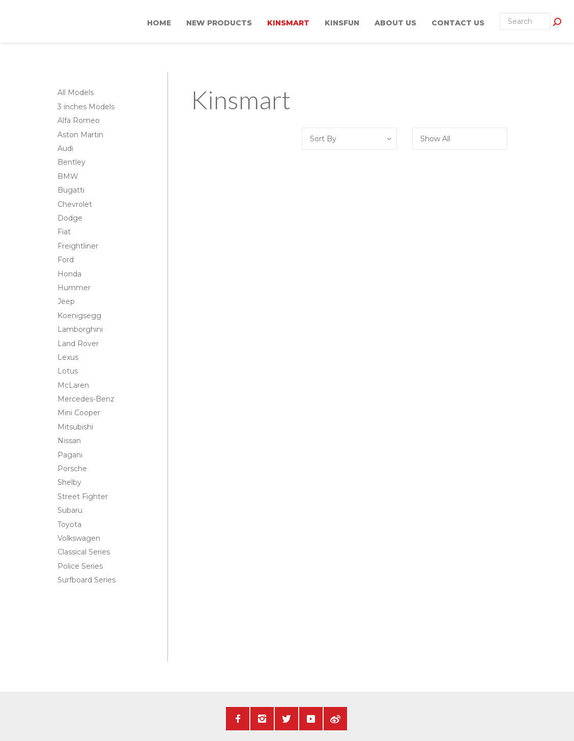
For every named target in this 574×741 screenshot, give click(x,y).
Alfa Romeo (79, 120)
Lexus (68, 357)
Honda (69, 274)
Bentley (71, 162)
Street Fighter (83, 496)
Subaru (70, 510)
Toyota (69, 524)
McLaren (73, 385)
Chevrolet (75, 204)
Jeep (66, 301)
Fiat (64, 231)
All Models (76, 92)
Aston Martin (80, 134)
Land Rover (78, 343)
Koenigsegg (79, 315)
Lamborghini (80, 329)
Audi (65, 148)
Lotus (68, 371)
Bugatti (71, 190)
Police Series (80, 566)
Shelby (69, 482)
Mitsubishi (75, 426)
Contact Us (458, 22)
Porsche (72, 468)
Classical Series (84, 552)
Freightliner (78, 246)
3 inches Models (86, 106)
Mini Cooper (79, 412)
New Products (219, 22)
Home (159, 22)
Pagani (70, 454)
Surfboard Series (87, 579)
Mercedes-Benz (86, 399)
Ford (66, 259)
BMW (68, 176)
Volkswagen (79, 538)
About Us (395, 22)
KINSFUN (342, 22)
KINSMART (288, 22)
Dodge (70, 218)
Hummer (74, 287)
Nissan (69, 440)
